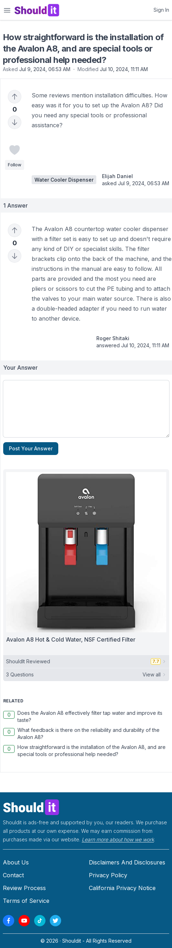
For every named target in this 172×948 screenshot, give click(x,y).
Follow (14, 164)
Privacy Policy (108, 875)
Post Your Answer (31, 448)
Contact (13, 875)
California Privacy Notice (122, 887)
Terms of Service (26, 900)
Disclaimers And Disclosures (127, 862)
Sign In (161, 10)
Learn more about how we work (118, 839)
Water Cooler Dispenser (63, 180)
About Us (16, 862)
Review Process (24, 887)
